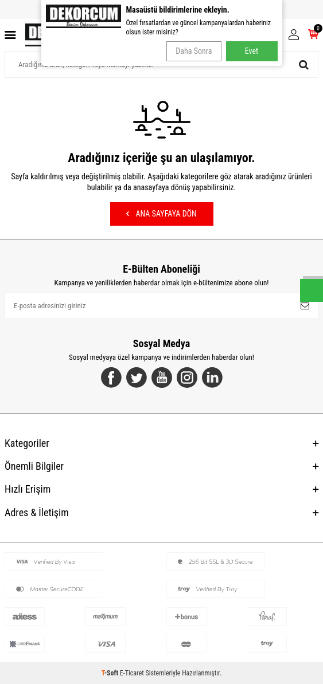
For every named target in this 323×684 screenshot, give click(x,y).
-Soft (111, 673)
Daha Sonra (194, 51)
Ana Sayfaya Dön (161, 213)
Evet (251, 51)
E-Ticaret (132, 673)
